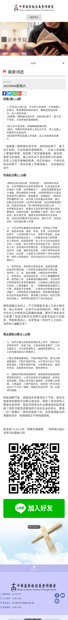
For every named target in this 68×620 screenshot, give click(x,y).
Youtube (62, 595)
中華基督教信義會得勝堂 (34, 8)
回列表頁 (34, 527)
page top (34, 568)
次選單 (47, 63)
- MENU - (34, 17)
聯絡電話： (7, 594)
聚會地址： (7, 603)
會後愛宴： (7, 607)
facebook (57, 595)
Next (64, 39)
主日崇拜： (7, 599)
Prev (4, 39)
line (57, 601)
